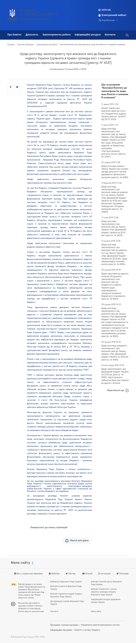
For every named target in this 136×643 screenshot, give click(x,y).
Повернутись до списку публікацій (48, 527)
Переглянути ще (115, 390)
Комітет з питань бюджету (87, 630)
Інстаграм (104, 573)
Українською (106, 20)
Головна (10, 44)
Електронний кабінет (112, 15)
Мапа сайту (96, 611)
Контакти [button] (110, 34)
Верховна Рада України (35, 19)
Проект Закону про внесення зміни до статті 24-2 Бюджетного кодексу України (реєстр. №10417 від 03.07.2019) (113, 114)
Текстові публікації (26, 44)
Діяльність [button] (32, 34)
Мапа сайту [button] (20, 562)
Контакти (54, 611)
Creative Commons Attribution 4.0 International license (30, 608)
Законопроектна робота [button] (56, 34)
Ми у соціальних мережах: (28, 573)
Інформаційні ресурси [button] (88, 34)
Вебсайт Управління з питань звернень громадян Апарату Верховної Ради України (104, 592)
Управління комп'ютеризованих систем (100, 625)
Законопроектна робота (47, 44)
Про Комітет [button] (14, 34)
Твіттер (70, 573)
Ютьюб (87, 573)
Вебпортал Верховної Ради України (66, 582)
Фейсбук (54, 573)
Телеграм (122, 573)
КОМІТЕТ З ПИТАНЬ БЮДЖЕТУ (39, 12)
